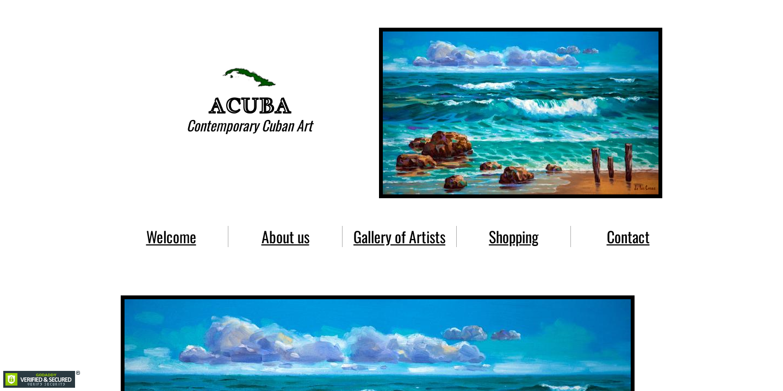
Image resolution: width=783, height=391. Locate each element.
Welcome (171, 236)
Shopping (513, 236)
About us (285, 236)
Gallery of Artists (399, 236)
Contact (628, 236)
